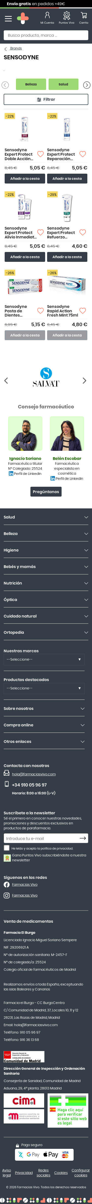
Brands (16, 48)
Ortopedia (14, 633)
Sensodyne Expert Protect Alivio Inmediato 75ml (21, 232)
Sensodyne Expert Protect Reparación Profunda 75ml (61, 154)
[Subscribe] (84, 838)
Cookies (61, 1173)
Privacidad (24, 1173)
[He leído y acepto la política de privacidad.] (7, 848)
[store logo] (22, 18)
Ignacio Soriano (25, 459)
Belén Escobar (67, 459)
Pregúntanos (46, 492)
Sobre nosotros (19, 709)
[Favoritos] (66, 18)
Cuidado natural (20, 616)
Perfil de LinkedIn (27, 474)
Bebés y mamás (20, 567)
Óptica (10, 600)
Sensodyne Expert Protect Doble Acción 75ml (18, 154)
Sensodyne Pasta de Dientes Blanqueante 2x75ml (18, 311)
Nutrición (13, 583)
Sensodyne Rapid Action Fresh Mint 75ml (62, 311)
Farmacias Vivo (25, 884)
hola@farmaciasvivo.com (34, 774)
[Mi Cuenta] (47, 18)
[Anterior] (85, 380)
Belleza (11, 534)
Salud (9, 517)
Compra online (18, 725)
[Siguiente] (87, 85)
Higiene (11, 550)
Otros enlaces (17, 742)
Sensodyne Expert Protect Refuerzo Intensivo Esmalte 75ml (61, 232)
